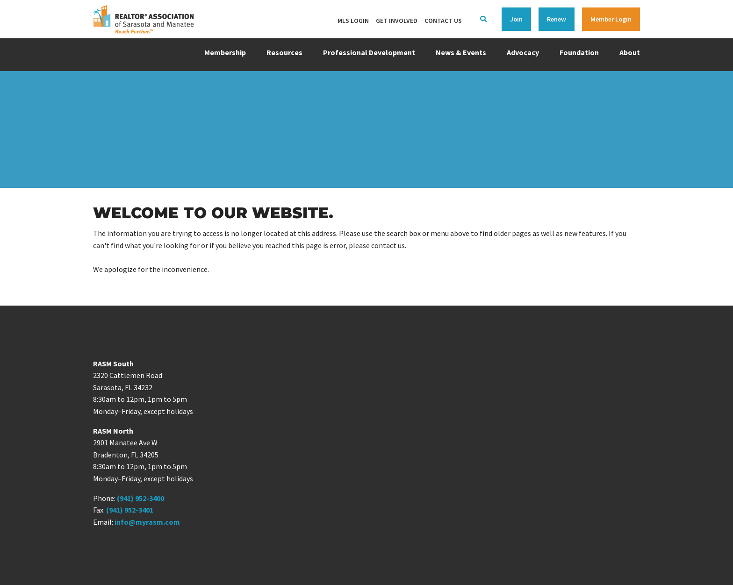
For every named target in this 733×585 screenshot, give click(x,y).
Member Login (611, 19)
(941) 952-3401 (129, 509)
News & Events (461, 52)
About (629, 52)
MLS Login (353, 20)
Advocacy (523, 52)
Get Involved (396, 20)
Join (516, 19)
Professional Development (369, 52)
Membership (225, 52)
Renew (556, 19)
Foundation (579, 52)
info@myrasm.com (147, 522)
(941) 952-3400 (140, 498)
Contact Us (443, 20)
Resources (284, 52)
